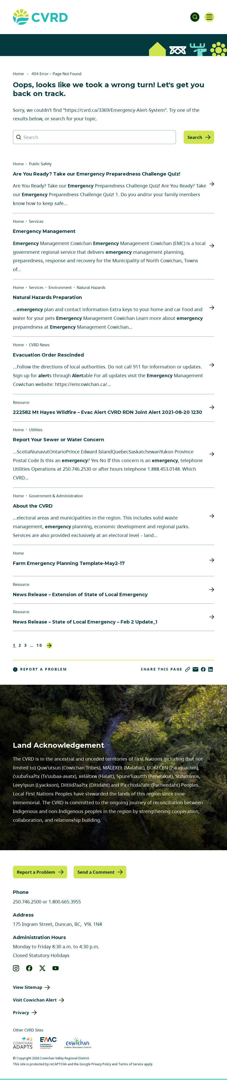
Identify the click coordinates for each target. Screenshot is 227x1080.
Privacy (21, 1012)
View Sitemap (27, 987)
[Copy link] (187, 669)
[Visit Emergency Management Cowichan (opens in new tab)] (48, 1043)
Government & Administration (56, 495)
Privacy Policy (101, 1064)
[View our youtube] (55, 968)
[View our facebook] (29, 968)
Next (49, 645)
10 (39, 645)
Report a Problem (40, 669)
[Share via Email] (195, 669)
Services (36, 221)
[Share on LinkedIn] (210, 669)
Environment (60, 287)
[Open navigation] (209, 17)
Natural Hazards (91, 287)
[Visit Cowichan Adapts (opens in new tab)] (23, 1043)
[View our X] (42, 968)
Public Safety (40, 163)
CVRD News (39, 344)
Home (18, 73)
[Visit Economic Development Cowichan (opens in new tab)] (77, 1043)
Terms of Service (130, 1064)
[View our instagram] (16, 968)
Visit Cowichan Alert (35, 1000)
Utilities (35, 429)
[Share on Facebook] (203, 669)
